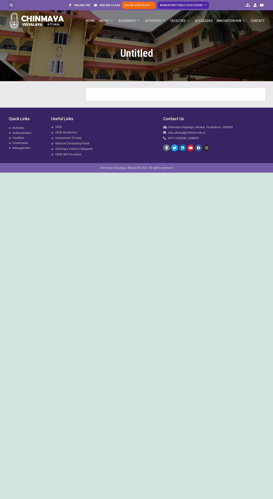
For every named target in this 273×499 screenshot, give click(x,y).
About (109, 18)
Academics (131, 18)
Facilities (181, 18)
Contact (258, 18)
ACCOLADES (205, 18)
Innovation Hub (231, 18)
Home (94, 18)
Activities (157, 18)
